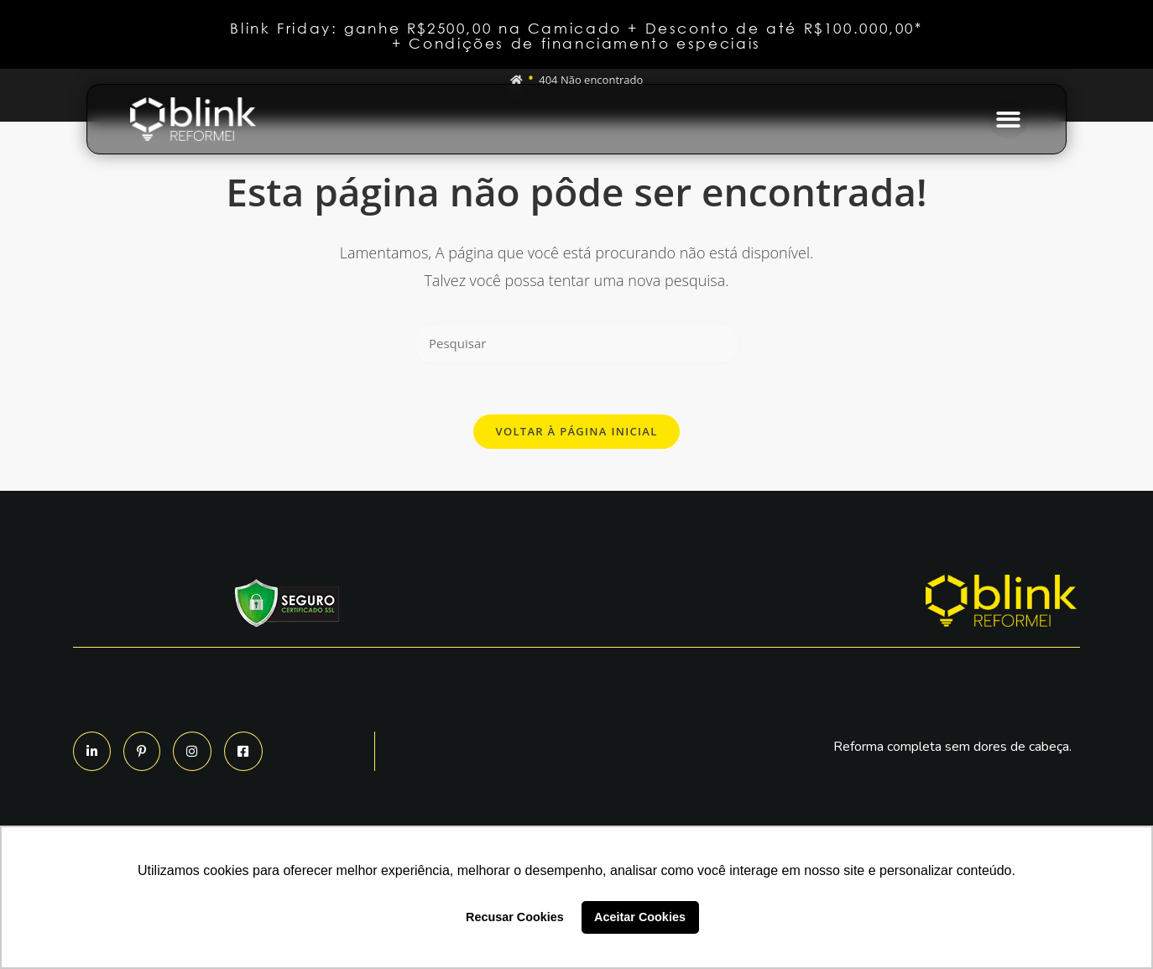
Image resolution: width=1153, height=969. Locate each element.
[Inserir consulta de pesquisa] (576, 343)
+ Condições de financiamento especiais (576, 43)
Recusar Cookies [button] (515, 917)
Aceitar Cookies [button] (640, 917)
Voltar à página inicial (576, 431)
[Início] (516, 79)
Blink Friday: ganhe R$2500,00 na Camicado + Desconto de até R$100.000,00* (576, 28)
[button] (1008, 119)
